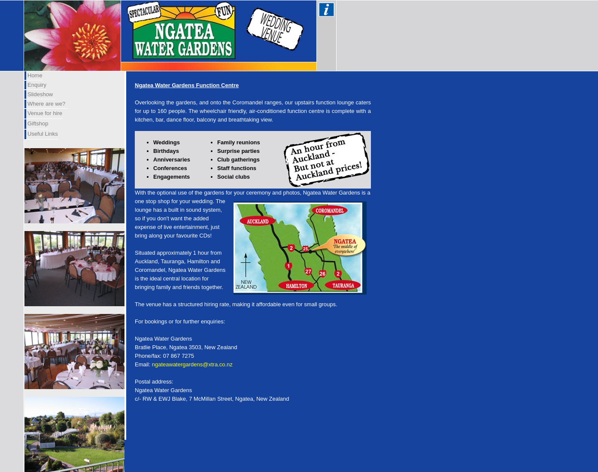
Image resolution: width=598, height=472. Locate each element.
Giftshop (37, 123)
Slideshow (40, 94)
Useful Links (42, 134)
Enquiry (36, 85)
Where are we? (46, 103)
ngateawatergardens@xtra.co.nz (192, 364)
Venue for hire (44, 113)
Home (34, 75)
